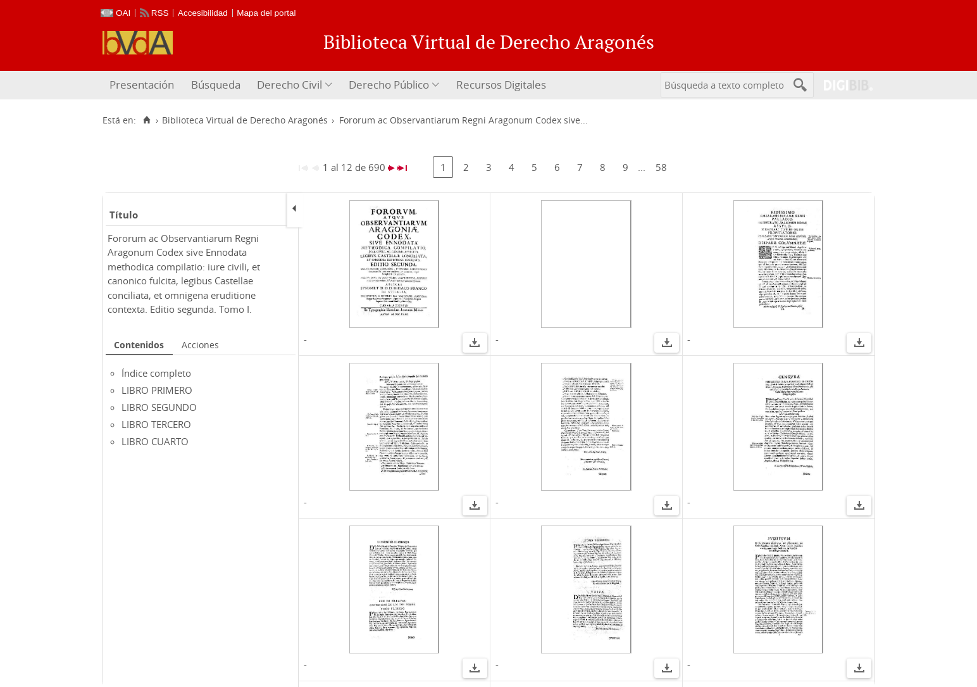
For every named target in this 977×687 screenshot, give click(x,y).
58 (661, 167)
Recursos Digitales (501, 84)
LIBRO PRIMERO (156, 390)
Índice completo (156, 373)
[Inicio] (146, 120)
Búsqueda (215, 84)
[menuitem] (143, 85)
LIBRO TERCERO (156, 424)
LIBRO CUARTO (155, 441)
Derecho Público (389, 84)
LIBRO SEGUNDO (159, 407)
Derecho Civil (289, 84)
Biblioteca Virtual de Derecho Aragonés (245, 120)
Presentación (141, 84)
